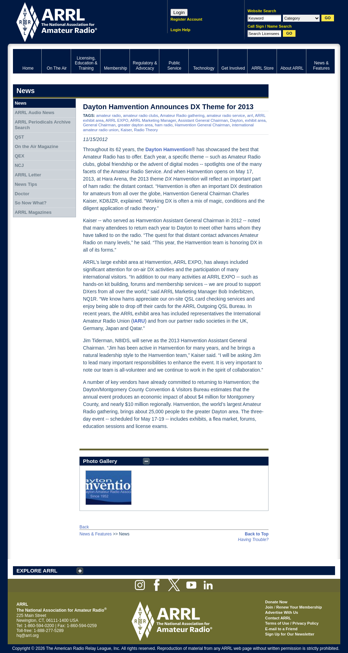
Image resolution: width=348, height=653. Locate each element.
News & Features (95, 534)
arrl (250, 115)
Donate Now (276, 602)
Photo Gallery (100, 461)
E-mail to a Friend (281, 629)
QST (19, 137)
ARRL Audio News (34, 112)
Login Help (180, 30)
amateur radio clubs (140, 115)
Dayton (236, 120)
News (21, 103)
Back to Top (257, 534)
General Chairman (99, 125)
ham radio (164, 125)
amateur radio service (226, 115)
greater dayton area (135, 125)
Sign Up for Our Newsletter (289, 634)
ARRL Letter (28, 174)
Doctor (22, 193)
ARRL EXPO (117, 120)
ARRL (81, 21)
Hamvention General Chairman (202, 125)
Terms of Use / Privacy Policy (292, 623)
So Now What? (31, 202)
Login (179, 12)
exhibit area (255, 120)
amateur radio (108, 115)
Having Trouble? (253, 539)
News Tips (26, 184)
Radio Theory (146, 130)
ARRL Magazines (33, 212)
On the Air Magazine (36, 146)
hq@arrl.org (27, 635)
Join (269, 607)
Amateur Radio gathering (182, 115)
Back (84, 527)
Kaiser (126, 130)
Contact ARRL (278, 618)
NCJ (19, 165)
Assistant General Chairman (203, 120)
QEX (19, 156)
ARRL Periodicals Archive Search (43, 124)
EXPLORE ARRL (36, 571)
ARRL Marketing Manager (153, 120)
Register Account (186, 19)
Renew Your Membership (299, 607)
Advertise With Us (281, 612)
